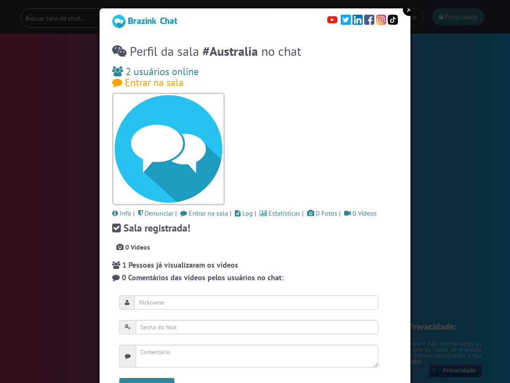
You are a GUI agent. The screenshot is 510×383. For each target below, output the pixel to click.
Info (121, 213)
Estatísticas (280, 213)
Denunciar (156, 213)
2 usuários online (155, 71)
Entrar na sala (148, 82)
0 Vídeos (360, 213)
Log (244, 213)
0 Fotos (322, 213)
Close (409, 9)
